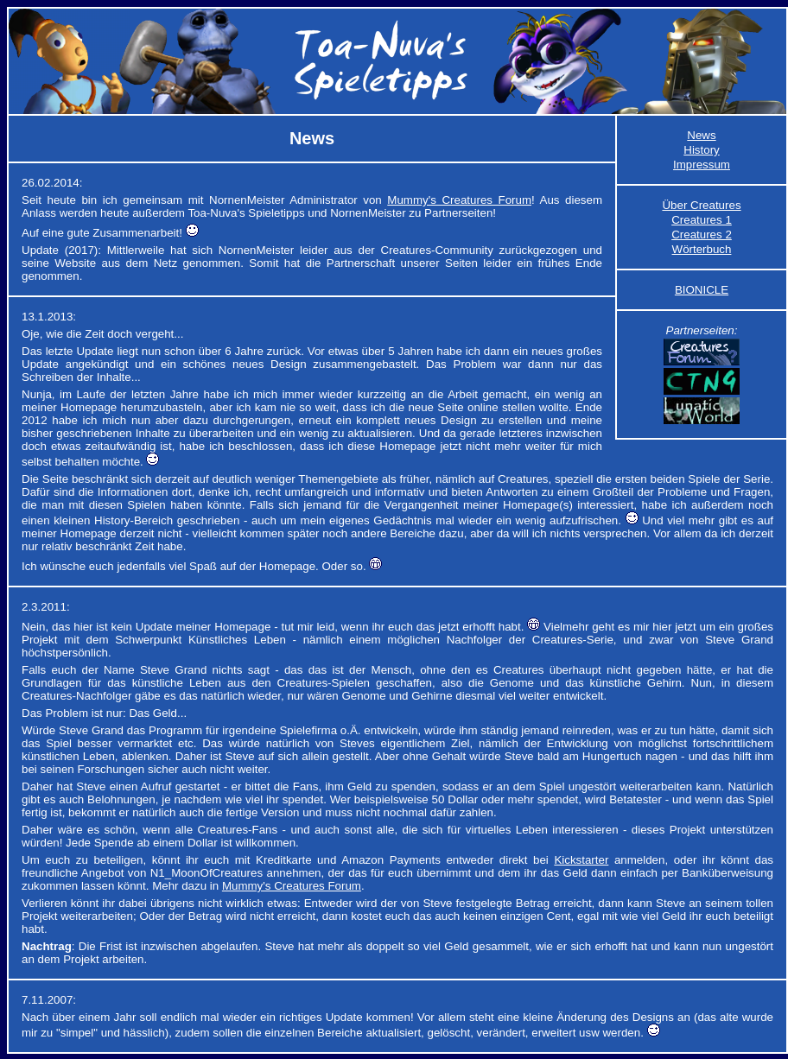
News (701, 135)
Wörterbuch (702, 249)
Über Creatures (701, 205)
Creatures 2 (701, 234)
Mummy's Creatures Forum (459, 199)
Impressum (701, 164)
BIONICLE (701, 289)
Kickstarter (581, 859)
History (701, 149)
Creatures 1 (701, 219)
